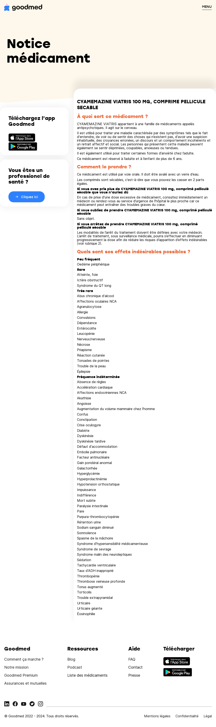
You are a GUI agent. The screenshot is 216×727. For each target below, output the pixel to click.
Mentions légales (157, 716)
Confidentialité (187, 716)
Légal (208, 716)
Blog (71, 659)
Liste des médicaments (87, 675)
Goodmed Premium (21, 675)
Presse (134, 675)
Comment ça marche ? (23, 659)
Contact (135, 667)
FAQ (131, 659)
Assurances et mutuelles (25, 683)
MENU (207, 6)
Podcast (74, 667)
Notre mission (16, 667)
